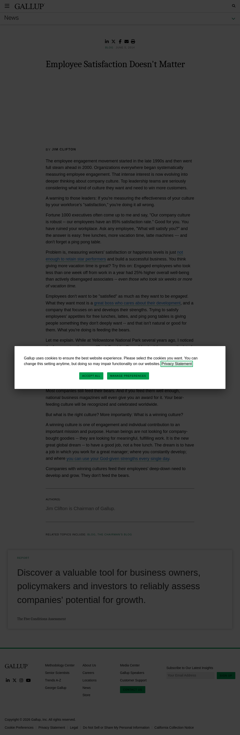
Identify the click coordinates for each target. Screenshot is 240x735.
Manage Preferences (128, 375)
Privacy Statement (176, 364)
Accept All (91, 375)
